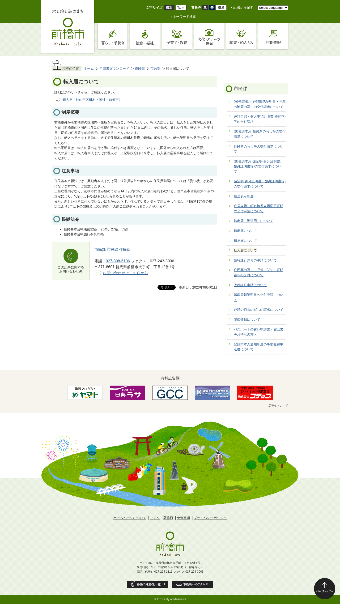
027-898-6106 (118, 261)
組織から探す (243, 7)
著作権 (168, 518)
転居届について (245, 240)
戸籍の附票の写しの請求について (258, 309)
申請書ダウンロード (114, 68)
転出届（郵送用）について (253, 221)
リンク (155, 518)
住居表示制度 (244, 196)
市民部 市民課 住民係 (112, 249)
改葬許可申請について (250, 285)
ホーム (89, 68)
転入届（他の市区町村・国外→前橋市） (92, 100)
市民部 (140, 68)
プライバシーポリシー (210, 518)
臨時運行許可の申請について (255, 260)
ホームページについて (129, 518)
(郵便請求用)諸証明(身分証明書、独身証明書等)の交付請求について (258, 166)
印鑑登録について (247, 319)
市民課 (155, 68)
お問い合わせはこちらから (125, 273)
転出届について (245, 231)
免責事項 (183, 518)
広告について (278, 406)
